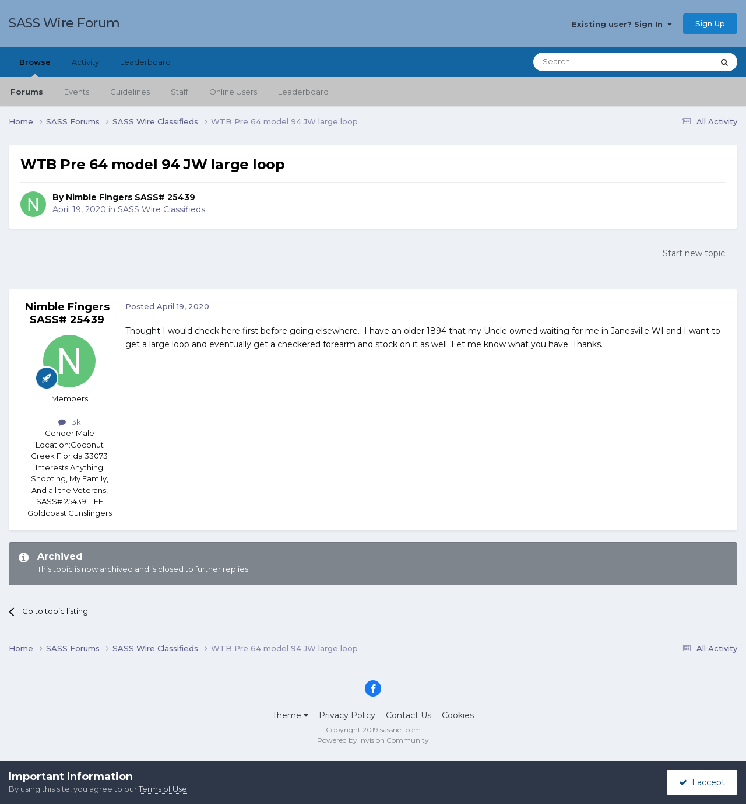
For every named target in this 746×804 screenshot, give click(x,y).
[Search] (594, 62)
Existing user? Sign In (622, 24)
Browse (35, 67)
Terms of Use (163, 788)
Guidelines (130, 91)
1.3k (69, 422)
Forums (26, 91)
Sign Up (710, 23)
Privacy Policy (347, 715)
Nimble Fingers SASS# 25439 (130, 197)
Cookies (458, 715)
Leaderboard (303, 91)
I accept (702, 782)
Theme (290, 715)
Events (76, 91)
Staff (179, 91)
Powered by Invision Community (373, 740)
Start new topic (694, 253)
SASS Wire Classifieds (161, 209)
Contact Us (408, 715)
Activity (85, 62)
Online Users (233, 91)
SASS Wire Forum (64, 23)
